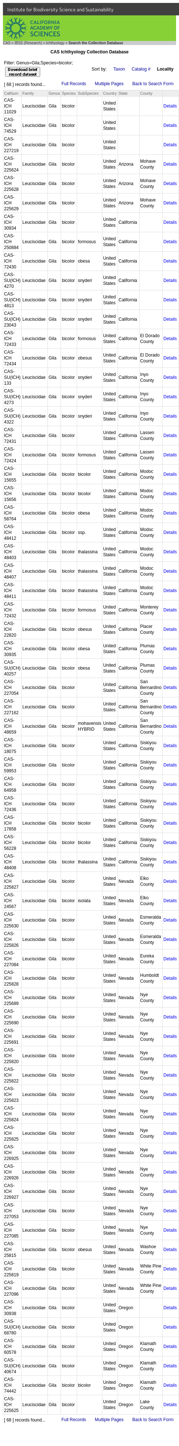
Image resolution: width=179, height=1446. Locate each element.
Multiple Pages (109, 83)
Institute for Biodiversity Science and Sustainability (60, 9)
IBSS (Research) (28, 43)
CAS (7, 43)
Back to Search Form (153, 83)
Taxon (119, 69)
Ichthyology (55, 43)
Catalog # (141, 69)
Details (170, 106)
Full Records (73, 83)
